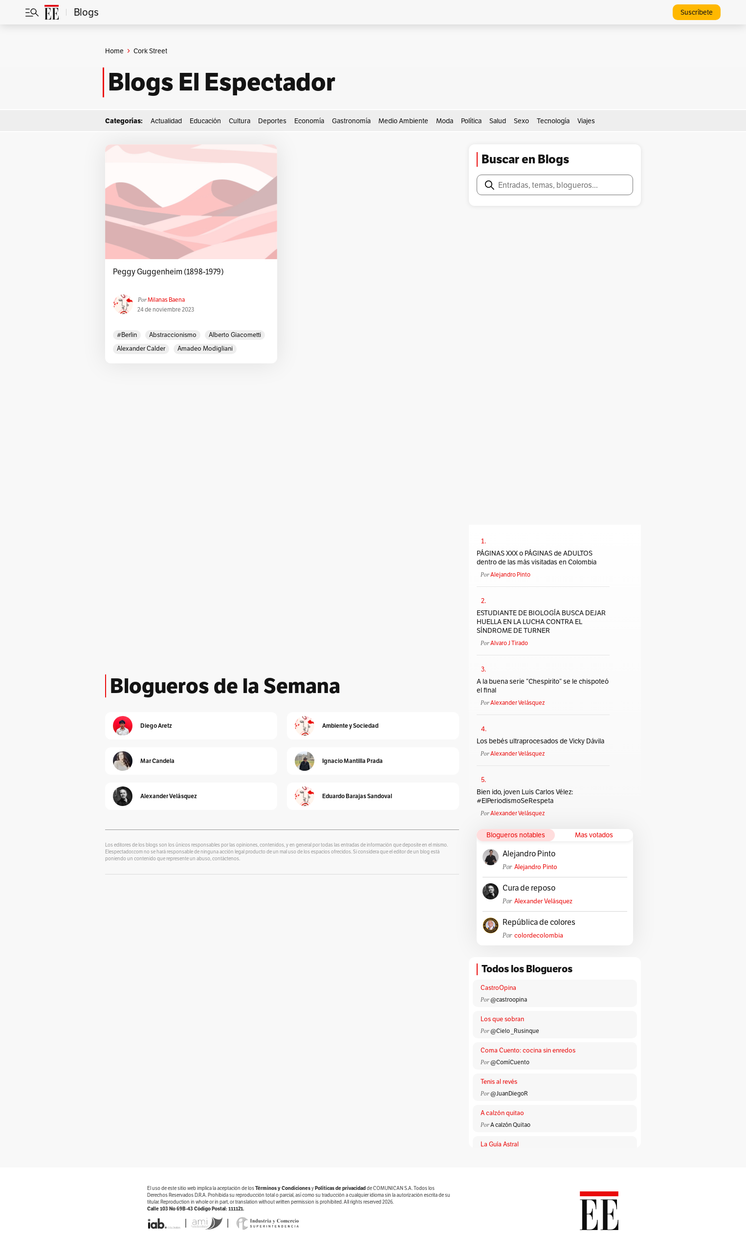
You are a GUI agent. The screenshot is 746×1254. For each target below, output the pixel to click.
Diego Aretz (156, 725)
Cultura (239, 120)
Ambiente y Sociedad (350, 725)
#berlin (127, 335)
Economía (309, 120)
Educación (205, 120)
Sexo (521, 120)
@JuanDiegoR (509, 1093)
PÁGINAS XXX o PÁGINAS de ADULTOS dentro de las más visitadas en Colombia (536, 557)
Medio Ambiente (403, 120)
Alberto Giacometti (235, 335)
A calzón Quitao (510, 1124)
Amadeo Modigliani (205, 348)
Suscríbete (696, 12)
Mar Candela (157, 760)
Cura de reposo (529, 888)
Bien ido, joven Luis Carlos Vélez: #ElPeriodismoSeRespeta (525, 796)
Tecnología (553, 120)
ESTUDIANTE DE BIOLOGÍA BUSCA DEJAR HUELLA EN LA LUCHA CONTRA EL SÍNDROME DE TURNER (541, 621)
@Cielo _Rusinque (514, 1030)
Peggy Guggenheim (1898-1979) (168, 272)
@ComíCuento (509, 1062)
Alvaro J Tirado (509, 643)
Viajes (586, 120)
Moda (444, 120)
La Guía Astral (500, 1144)
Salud (497, 120)
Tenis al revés (499, 1081)
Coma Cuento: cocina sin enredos (528, 1050)
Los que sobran (502, 1019)
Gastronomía (351, 120)
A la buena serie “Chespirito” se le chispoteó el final (543, 685)
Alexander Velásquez (517, 702)
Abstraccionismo (173, 335)
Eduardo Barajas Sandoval (357, 796)
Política (471, 120)
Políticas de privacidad (340, 1188)
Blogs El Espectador (221, 82)
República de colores (539, 922)
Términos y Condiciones (282, 1188)
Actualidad (166, 120)
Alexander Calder (141, 348)
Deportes (272, 120)
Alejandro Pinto (510, 574)
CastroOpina (498, 988)
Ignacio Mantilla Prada (352, 760)
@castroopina (508, 999)
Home (114, 50)
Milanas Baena (166, 299)
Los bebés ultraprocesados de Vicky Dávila (542, 741)
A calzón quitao (502, 1113)
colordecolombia (538, 935)
